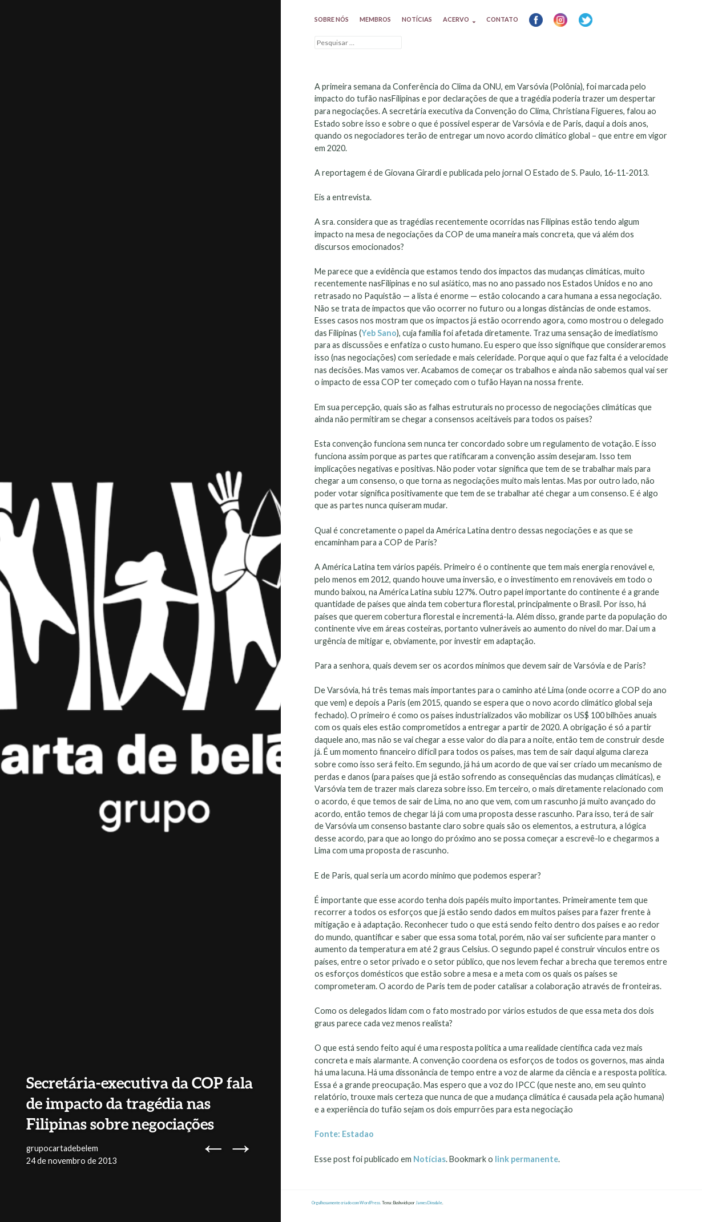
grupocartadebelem (62, 1148)
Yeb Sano (379, 333)
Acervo (456, 19)
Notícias (417, 19)
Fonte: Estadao (345, 1134)
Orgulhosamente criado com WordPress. (346, 1202)
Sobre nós (331, 19)
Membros (375, 19)
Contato (502, 19)
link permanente (526, 1159)
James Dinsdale (428, 1202)
